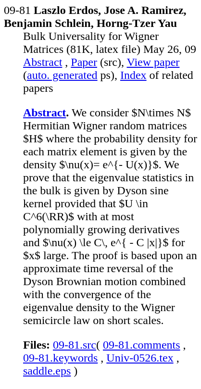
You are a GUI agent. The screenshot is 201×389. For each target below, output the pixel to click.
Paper (84, 62)
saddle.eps (47, 370)
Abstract (42, 62)
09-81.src (74, 345)
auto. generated (62, 75)
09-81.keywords (60, 357)
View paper (153, 62)
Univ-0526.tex (139, 357)
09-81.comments (141, 345)
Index (133, 75)
